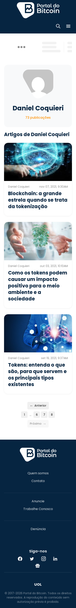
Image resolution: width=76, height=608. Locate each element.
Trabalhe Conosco (38, 509)
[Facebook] (20, 558)
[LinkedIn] (55, 558)
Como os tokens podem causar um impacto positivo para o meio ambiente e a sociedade (37, 285)
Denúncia (38, 529)
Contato (38, 481)
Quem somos (38, 473)
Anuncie (38, 501)
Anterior (38, 405)
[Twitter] (31, 558)
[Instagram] (43, 558)
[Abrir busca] (58, 27)
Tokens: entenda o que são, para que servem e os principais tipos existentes (37, 375)
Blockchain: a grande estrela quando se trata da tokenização (37, 200)
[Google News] (37, 565)
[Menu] (68, 27)
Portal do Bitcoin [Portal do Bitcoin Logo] (38, 10)
